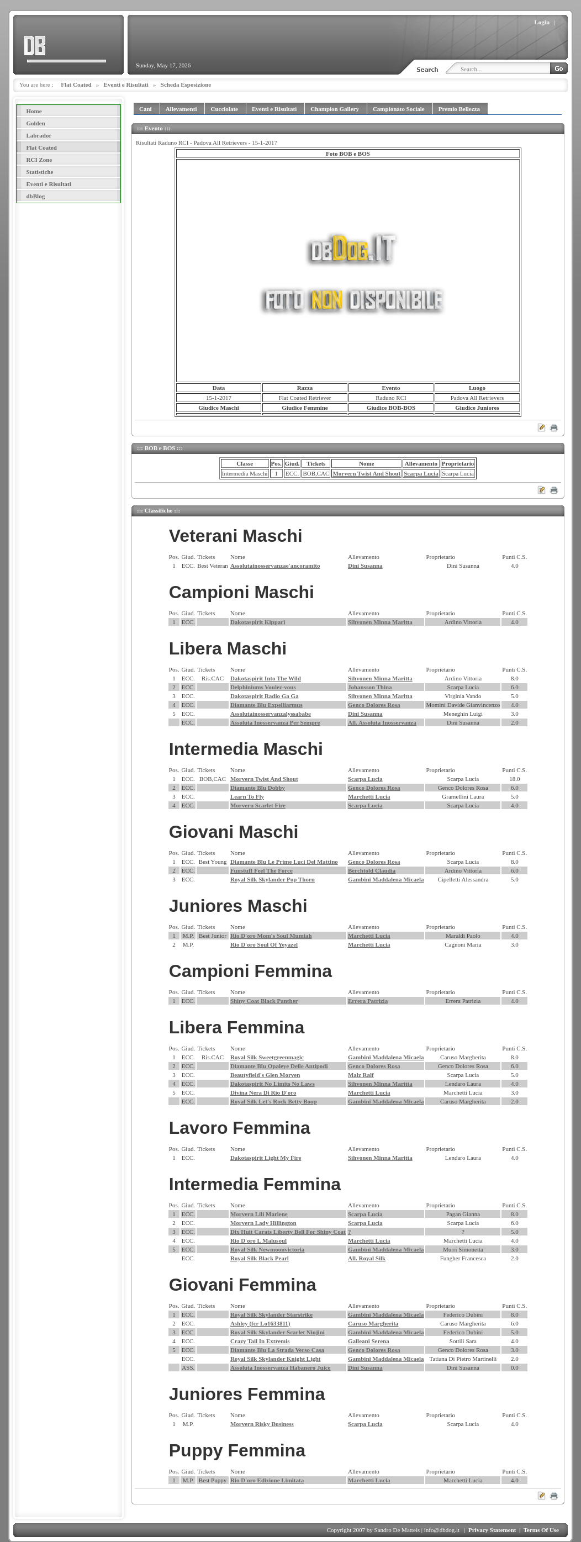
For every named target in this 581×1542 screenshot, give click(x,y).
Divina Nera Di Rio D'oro (263, 1092)
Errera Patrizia (368, 1000)
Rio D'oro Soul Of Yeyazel (264, 944)
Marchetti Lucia (369, 796)
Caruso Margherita (373, 1323)
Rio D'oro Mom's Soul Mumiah (271, 935)
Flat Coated (76, 84)
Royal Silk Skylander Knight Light (275, 1358)
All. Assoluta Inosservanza (382, 722)
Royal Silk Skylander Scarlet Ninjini (277, 1332)
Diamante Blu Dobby (257, 787)
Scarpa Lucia (421, 473)
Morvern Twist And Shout (366, 473)
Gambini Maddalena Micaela (386, 879)
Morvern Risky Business (262, 1423)
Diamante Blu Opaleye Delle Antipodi (279, 1066)
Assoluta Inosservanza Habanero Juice (280, 1367)
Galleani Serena (368, 1341)
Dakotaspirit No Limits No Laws (272, 1083)
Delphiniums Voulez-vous (263, 687)
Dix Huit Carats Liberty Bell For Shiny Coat (288, 1231)
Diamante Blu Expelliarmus (266, 704)
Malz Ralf (361, 1074)
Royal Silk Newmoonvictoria (267, 1249)
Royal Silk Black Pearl (259, 1258)
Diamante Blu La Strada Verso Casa (277, 1349)
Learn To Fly (247, 796)
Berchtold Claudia (371, 870)
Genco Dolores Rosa (374, 704)
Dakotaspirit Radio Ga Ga (264, 696)
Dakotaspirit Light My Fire (265, 1157)
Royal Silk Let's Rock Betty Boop (273, 1101)
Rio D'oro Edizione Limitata (267, 1480)
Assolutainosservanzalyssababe (270, 713)
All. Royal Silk (366, 1258)
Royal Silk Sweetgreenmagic (267, 1057)
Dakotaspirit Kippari (257, 622)
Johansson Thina (370, 687)
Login (542, 22)
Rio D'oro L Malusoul (258, 1240)
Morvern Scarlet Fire (258, 805)
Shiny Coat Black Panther (264, 1000)
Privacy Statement (492, 1530)
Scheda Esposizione (186, 84)
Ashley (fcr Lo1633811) (260, 1323)
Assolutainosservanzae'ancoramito (275, 565)
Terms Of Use (541, 1530)
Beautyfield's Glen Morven (265, 1074)
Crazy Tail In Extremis (260, 1341)
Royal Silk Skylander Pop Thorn (272, 879)
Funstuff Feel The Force (261, 870)
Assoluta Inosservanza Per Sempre (275, 722)
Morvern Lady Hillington (263, 1222)
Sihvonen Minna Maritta (380, 622)
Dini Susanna (365, 565)
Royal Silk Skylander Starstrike (271, 1314)
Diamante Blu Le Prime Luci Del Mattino (284, 861)
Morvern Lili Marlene (259, 1214)
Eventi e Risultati (126, 84)
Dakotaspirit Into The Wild (265, 678)
